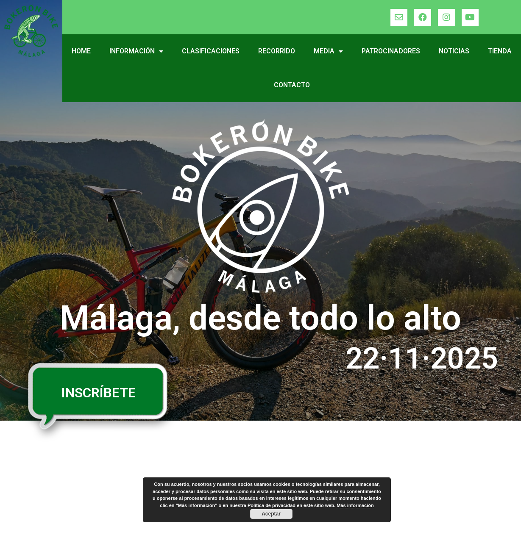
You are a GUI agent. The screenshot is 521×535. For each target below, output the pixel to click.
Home (81, 51)
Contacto (292, 85)
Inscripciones (169, 471)
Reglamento (46, 471)
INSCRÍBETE (98, 393)
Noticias (454, 51)
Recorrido (276, 51)
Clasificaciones (211, 51)
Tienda (500, 51)
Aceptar (271, 514)
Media (328, 51)
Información (136, 51)
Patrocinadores (391, 51)
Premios (160, 454)
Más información (355, 505)
